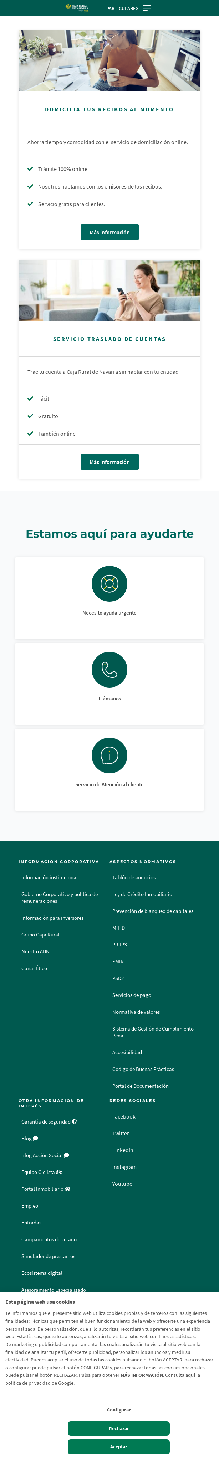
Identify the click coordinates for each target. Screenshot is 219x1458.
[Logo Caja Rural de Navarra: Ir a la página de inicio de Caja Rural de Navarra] (76, 8)
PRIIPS (119, 944)
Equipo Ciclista (41, 1172)
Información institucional (49, 877)
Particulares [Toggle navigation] (128, 8)
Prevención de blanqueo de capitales (152, 911)
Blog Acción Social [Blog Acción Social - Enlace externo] (45, 1155)
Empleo (29, 1206)
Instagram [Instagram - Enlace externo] (124, 1166)
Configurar (119, 1409)
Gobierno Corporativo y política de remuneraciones (59, 897)
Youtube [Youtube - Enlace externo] (122, 1183)
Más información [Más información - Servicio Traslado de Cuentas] (110, 461)
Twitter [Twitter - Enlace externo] (120, 1133)
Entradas (31, 1222)
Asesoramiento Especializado (53, 1290)
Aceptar (118, 1446)
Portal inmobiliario (45, 1189)
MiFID (118, 928)
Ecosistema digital (41, 1273)
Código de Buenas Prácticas (143, 1069)
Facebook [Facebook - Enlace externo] (124, 1116)
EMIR (118, 961)
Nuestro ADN (35, 951)
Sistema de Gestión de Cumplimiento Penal (153, 1032)
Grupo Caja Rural (40, 934)
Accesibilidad (127, 1052)
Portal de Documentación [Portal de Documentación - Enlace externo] (140, 1086)
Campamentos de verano (49, 1239)
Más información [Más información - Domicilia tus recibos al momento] (110, 232)
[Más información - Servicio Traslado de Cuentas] (109, 290)
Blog (29, 1138)
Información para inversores (52, 918)
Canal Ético (34, 968)
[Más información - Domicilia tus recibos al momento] (109, 60)
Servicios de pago (131, 995)
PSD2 (118, 978)
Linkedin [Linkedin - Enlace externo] (122, 1150)
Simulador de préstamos (48, 1256)
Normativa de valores (136, 1012)
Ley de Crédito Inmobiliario (142, 894)
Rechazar (119, 1428)
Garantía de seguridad (49, 1122)
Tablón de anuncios (134, 877)
